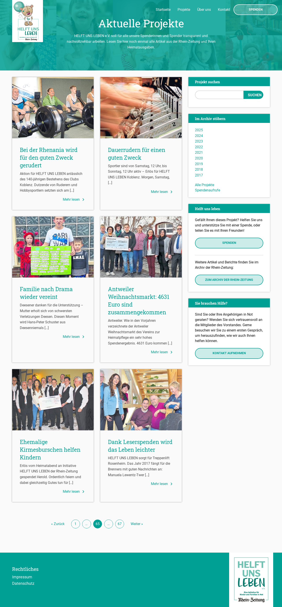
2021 (199, 152)
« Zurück (58, 524)
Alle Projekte (204, 185)
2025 (199, 130)
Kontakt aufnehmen (229, 353)
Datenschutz (23, 583)
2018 (199, 169)
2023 (199, 141)
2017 (199, 175)
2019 (199, 164)
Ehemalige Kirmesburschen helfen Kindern (50, 449)
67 (120, 524)
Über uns (204, 9)
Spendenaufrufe (207, 190)
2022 (199, 147)
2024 (199, 136)
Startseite (163, 9)
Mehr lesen (74, 199)
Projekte (184, 9)
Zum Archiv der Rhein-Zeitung (229, 280)
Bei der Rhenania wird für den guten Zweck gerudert (49, 157)
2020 (199, 158)
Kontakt (224, 9)
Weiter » (137, 524)
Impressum (22, 577)
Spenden (256, 9)
